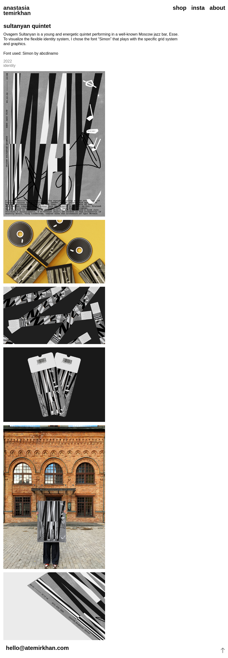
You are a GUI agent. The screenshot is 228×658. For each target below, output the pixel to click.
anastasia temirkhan (17, 10)
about (217, 8)
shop (179, 8)
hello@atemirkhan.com (37, 648)
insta (198, 8)
